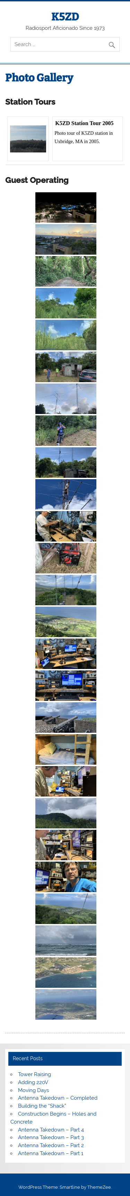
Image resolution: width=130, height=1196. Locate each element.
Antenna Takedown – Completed (57, 1098)
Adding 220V (33, 1082)
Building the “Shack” (42, 1106)
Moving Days (33, 1090)
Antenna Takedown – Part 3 (51, 1137)
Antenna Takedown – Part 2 (51, 1145)
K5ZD (65, 17)
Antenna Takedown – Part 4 (51, 1130)
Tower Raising (34, 1074)
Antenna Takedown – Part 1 (50, 1153)
